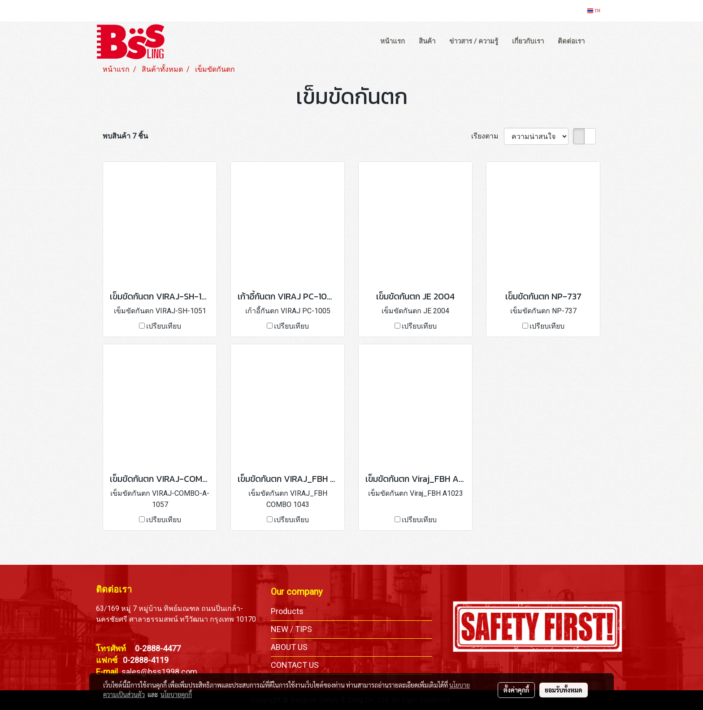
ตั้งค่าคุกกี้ (516, 690)
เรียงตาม (487, 136)
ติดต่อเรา (571, 41)
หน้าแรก (392, 41)
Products (287, 611)
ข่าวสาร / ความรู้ (473, 41)
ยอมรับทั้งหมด (563, 690)
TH (593, 10)
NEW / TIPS (291, 629)
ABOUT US (289, 647)
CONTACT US (295, 665)
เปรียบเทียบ (163, 326)
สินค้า (427, 41)
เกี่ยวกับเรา (528, 41)
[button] (599, 41)
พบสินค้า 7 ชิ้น (125, 136)
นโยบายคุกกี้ (176, 694)
